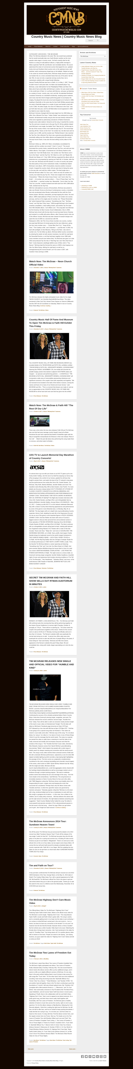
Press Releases (38, 46)
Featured (36, 310)
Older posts (30, 1049)
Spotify (104, 1056)
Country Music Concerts (97, 120)
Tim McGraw (42, 310)
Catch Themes (102, 1060)
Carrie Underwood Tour (85, 129)
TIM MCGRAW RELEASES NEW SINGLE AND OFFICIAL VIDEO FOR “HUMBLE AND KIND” (51, 664)
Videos (47, 310)
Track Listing (66, 1040)
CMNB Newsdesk (95, 173)
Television (44, 568)
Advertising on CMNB (86, 185)
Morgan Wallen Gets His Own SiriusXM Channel (93, 79)
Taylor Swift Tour (84, 135)
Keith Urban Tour (84, 124)
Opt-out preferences (83, 46)
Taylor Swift (53, 943)
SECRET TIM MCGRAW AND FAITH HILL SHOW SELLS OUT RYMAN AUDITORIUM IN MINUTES (50, 580)
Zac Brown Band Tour (85, 138)
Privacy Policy (35, 1063)
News (40, 856)
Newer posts (73, 1049)
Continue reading (46, 305)
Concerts (36, 856)
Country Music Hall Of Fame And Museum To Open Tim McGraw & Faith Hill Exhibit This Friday (51, 322)
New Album (53, 1040)
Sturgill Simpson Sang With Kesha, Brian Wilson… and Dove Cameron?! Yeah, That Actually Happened (91, 71)
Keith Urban (47, 943)
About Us (47, 46)
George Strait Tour (84, 133)
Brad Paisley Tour (84, 131)
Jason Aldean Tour (84, 137)
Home (29, 46)
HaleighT (44, 906)
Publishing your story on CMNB (89, 187)
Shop (73, 46)
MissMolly (46, 958)
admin (44, 587)
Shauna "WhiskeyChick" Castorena (52, 267)
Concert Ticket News (89, 88)
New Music (41, 445)
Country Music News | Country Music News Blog (66, 36)
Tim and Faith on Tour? (41, 865)
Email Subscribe (64, 46)
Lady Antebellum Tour (85, 126)
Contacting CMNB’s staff (87, 189)
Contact (55, 46)
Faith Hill (36, 445)
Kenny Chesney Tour (85, 128)
